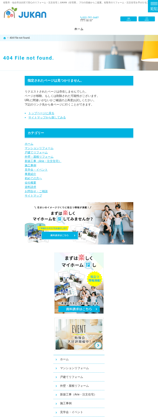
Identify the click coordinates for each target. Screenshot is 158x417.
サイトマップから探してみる (25, 117)
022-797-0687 (90, 14)
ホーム (7, 143)
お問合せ (128, 14)
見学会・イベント (14, 169)
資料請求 (9, 187)
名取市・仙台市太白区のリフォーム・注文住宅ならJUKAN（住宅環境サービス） (88, 407)
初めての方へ (11, 178)
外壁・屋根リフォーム (17, 156)
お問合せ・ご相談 (14, 191)
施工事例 (9, 165)
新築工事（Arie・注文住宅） (21, 161)
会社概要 (9, 182)
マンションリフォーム (17, 148)
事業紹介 (9, 174)
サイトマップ (11, 195)
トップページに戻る (20, 113)
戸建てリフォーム (14, 152)
